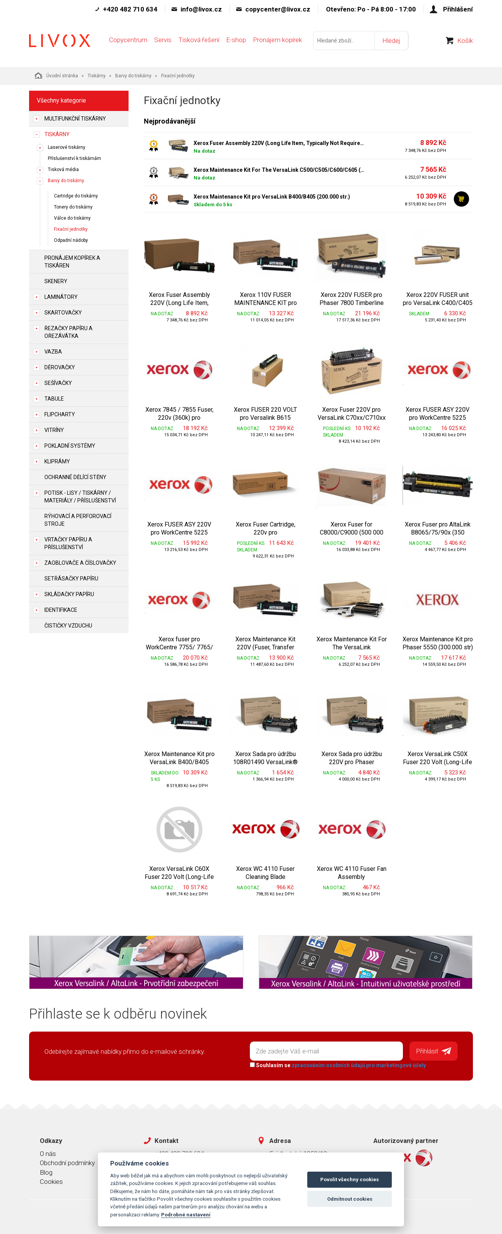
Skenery (55, 281)
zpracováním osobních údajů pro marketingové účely (358, 1065)
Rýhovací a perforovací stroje (77, 520)
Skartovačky (63, 313)
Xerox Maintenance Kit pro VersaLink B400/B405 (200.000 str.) (272, 197)
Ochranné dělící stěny (75, 477)
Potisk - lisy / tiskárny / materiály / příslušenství (80, 497)
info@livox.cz (201, 9)
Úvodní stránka (56, 75)
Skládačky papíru (69, 594)
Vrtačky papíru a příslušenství (68, 543)
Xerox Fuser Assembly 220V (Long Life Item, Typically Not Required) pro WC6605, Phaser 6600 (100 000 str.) (280, 143)
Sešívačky (58, 383)
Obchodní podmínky (67, 1163)
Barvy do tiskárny (133, 75)
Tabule (54, 399)
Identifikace (60, 610)
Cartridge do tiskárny (76, 196)
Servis (162, 41)
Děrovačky (59, 367)
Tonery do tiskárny (73, 207)
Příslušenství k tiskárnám (74, 158)
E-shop (236, 41)
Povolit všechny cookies (349, 1179)
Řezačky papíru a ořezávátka (68, 332)
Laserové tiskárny (66, 147)
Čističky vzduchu (68, 626)
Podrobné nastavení (185, 1214)
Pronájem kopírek (277, 41)
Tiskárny (97, 75)
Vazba (53, 352)
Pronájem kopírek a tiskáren (72, 262)
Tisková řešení (198, 41)
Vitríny (54, 430)
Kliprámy (57, 461)
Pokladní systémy (69, 446)
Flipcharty (59, 414)
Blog (46, 1172)
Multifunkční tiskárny (75, 119)
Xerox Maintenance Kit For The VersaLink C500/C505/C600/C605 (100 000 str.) (280, 170)
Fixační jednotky (71, 229)
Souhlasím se (337, 1065)
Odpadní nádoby (71, 240)
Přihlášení (458, 9)
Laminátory (61, 297)
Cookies (51, 1181)
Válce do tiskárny (72, 218)
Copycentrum (128, 41)
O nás (48, 1153)
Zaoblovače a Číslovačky (80, 563)
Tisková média (63, 169)
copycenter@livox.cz (277, 9)
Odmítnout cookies (349, 1199)
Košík (465, 42)
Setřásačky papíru (71, 578)
